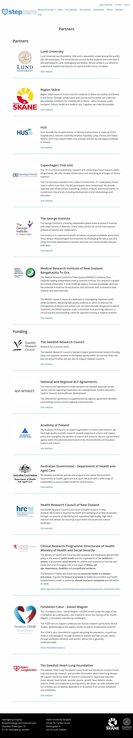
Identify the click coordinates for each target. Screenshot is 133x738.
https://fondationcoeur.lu (52, 647)
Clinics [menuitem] (110, 9)
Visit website (46, 71)
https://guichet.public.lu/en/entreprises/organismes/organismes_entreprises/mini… (80, 589)
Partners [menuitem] (119, 9)
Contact (118, 4)
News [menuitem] (60, 9)
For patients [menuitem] (71, 9)
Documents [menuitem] (85, 9)
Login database (105, 4)
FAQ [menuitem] (40, 14)
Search (127, 4)
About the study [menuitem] (45, 9)
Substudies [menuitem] (98, 9)
